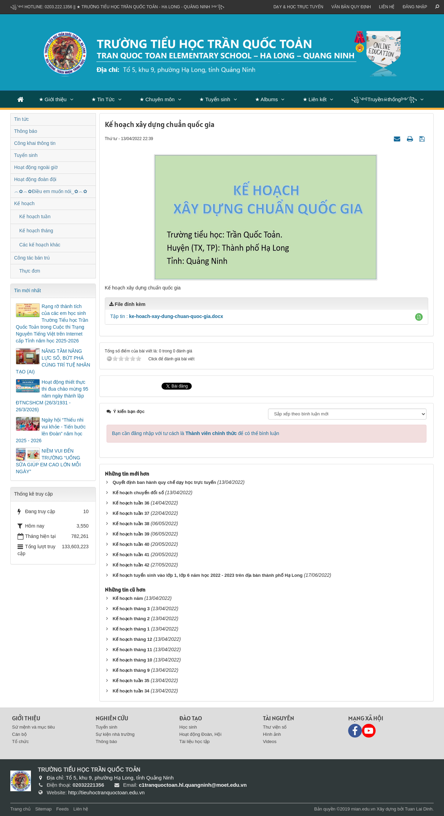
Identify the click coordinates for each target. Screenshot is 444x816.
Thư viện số (275, 727)
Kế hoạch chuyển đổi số (138, 492)
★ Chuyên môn (157, 99)
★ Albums (266, 99)
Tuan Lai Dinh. (419, 809)
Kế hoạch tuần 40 (131, 544)
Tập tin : (166, 316)
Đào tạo (190, 718)
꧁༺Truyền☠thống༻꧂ (384, 99)
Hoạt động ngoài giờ (36, 167)
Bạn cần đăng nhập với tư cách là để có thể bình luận (195, 433)
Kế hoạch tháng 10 (132, 660)
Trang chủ (20, 809)
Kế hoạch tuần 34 (131, 690)
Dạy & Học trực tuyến (298, 6)
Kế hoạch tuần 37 (131, 513)
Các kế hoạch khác (39, 244)
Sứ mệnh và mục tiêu (33, 727)
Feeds (62, 809)
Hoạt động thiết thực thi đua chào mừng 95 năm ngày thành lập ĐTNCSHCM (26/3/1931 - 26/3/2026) (52, 395)
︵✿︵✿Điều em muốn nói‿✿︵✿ (50, 191)
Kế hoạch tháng (36, 230)
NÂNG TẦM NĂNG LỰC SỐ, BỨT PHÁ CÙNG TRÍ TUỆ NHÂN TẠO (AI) (53, 361)
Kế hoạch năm (128, 598)
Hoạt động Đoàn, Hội (200, 734)
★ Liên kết (314, 99)
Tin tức (21, 119)
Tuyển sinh (25, 155)
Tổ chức (20, 741)
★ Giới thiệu (53, 99)
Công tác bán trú (32, 258)
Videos (270, 741)
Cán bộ (19, 734)
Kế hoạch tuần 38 (131, 523)
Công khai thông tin (35, 143)
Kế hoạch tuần (35, 216)
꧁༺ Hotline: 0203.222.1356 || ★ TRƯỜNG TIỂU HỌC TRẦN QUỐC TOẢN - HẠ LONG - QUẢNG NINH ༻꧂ (117, 6)
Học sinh (188, 727)
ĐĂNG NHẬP (415, 6)
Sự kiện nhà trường (115, 734)
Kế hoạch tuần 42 (131, 565)
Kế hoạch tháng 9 (131, 670)
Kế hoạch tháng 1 (131, 629)
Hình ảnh (272, 734)
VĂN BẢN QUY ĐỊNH (351, 6)
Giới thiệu (26, 718)
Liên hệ (387, 6)
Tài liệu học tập (194, 741)
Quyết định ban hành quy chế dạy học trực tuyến (164, 482)
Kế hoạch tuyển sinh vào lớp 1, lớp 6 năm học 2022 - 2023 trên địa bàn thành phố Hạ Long (208, 575)
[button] (419, 317)
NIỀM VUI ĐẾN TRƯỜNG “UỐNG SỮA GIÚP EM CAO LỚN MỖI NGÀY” (48, 461)
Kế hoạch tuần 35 (131, 680)
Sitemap (43, 809)
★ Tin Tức (103, 99)
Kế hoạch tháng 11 (132, 649)
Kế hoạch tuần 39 (131, 534)
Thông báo (25, 131)
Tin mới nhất (27, 290)
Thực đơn (29, 271)
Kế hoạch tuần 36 (131, 503)
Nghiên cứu (112, 718)
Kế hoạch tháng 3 (131, 608)
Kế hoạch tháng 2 (131, 618)
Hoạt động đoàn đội (35, 179)
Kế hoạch (24, 203)
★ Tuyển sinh (214, 99)
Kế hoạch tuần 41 (131, 554)
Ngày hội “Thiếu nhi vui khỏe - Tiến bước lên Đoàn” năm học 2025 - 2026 (51, 430)
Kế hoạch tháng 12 (132, 639)
